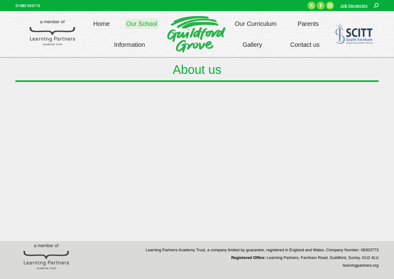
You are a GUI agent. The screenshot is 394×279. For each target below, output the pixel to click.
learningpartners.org (361, 265)
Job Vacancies (354, 5)
